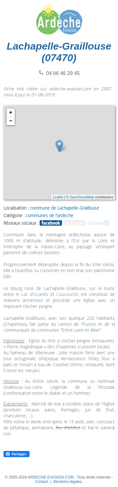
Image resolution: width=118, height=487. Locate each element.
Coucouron (67, 294)
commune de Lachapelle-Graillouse (64, 208)
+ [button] (11, 112)
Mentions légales (67, 481)
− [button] (11, 121)
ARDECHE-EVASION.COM (51, 477)
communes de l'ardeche (49, 215)
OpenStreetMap (82, 197)
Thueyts (88, 324)
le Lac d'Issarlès (32, 294)
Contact (41, 481)
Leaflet (58, 197)
